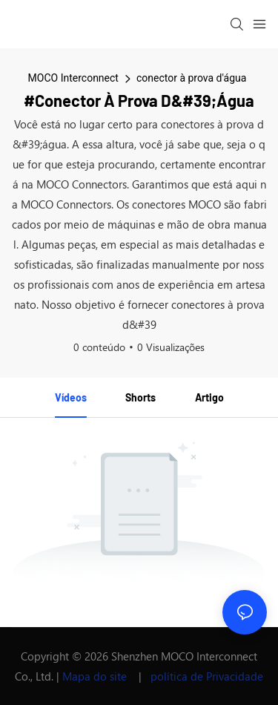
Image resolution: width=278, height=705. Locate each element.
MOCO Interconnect (73, 78)
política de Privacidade (206, 676)
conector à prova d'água (191, 78)
